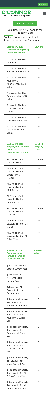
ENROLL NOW (25, 23)
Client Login (43, 4)
